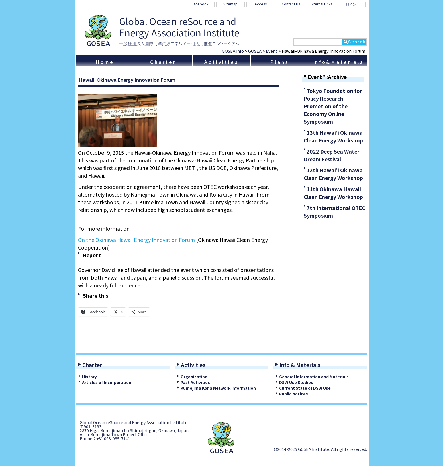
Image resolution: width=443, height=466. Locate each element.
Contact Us (291, 4)
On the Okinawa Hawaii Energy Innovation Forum (136, 239)
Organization (194, 376)
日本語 (351, 4)
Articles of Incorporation (106, 382)
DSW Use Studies (296, 382)
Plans (279, 61)
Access (261, 4)
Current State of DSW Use (305, 388)
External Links (321, 4)
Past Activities (195, 382)
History (89, 376)
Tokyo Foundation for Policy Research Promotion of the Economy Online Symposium (333, 106)
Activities (221, 61)
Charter (163, 61)
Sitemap (230, 4)
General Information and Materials (314, 376)
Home (105, 61)
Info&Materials (338, 61)
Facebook (200, 4)
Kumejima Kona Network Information (218, 388)
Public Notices (293, 393)
